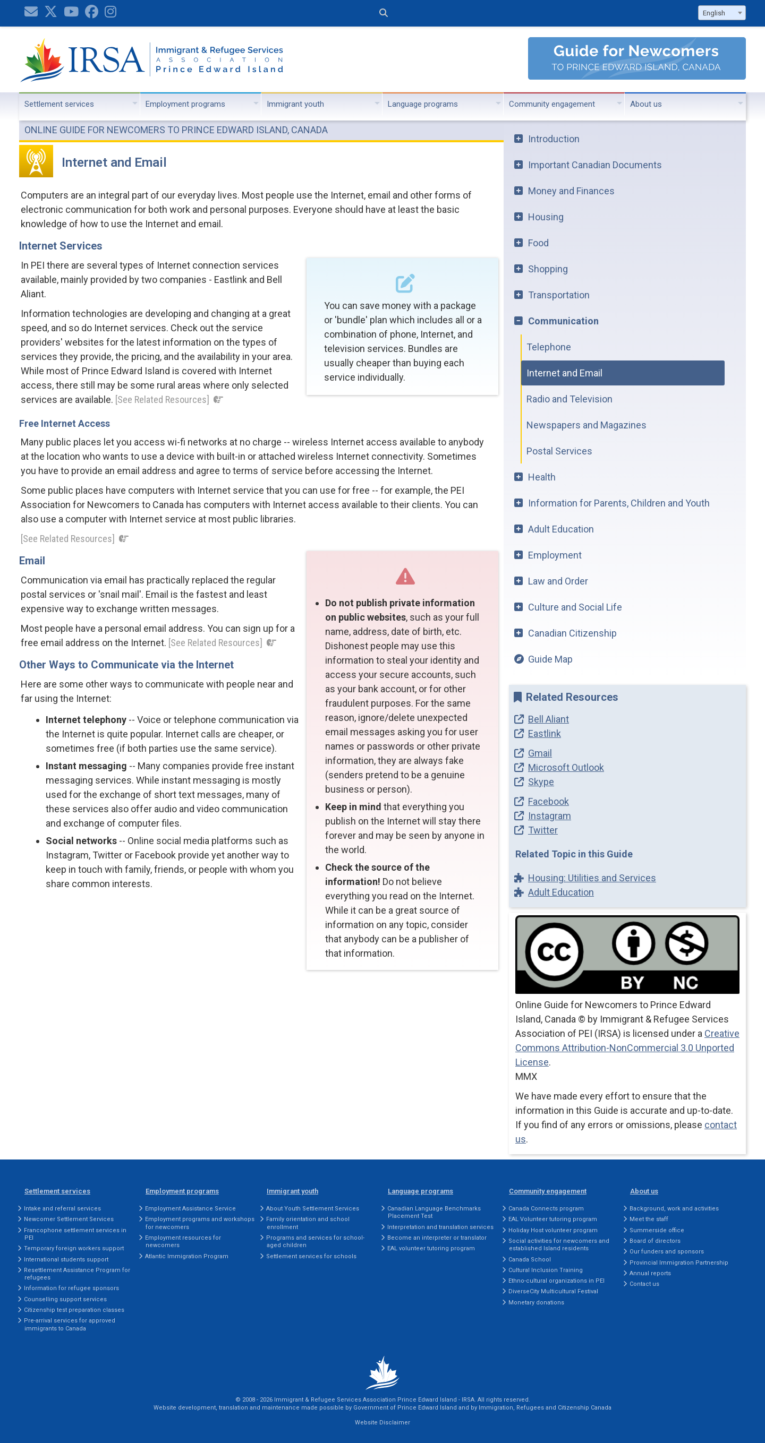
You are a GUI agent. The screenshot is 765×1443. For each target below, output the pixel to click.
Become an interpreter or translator (437, 1237)
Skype (541, 781)
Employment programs (185, 104)
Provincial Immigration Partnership (679, 1262)
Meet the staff (649, 1219)
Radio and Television (569, 399)
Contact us (644, 1284)
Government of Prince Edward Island (405, 1407)
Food (538, 242)
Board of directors (655, 1241)
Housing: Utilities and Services (592, 877)
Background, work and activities (674, 1208)
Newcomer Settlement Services (69, 1219)
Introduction (554, 138)
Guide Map (550, 659)
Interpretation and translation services (440, 1227)
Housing (546, 216)
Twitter (543, 830)
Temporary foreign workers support (74, 1248)
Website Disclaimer (382, 1422)
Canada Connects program (546, 1208)
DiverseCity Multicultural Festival (553, 1291)
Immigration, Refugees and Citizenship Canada (545, 1407)
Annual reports (650, 1273)
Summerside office (657, 1230)
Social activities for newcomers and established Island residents (558, 1245)
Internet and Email (564, 373)
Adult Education (561, 529)
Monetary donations (536, 1302)
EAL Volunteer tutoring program (552, 1219)
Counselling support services (65, 1299)
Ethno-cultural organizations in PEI (556, 1280)
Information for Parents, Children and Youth (619, 503)
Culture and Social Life (575, 607)
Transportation (559, 294)
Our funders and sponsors (667, 1251)
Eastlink (544, 733)
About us (646, 104)
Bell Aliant (548, 719)
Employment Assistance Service (190, 1208)
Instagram (549, 815)
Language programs (423, 104)
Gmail (540, 753)
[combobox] (722, 12)
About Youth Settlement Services (312, 1208)
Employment (555, 555)
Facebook (548, 801)
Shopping (548, 268)
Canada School (529, 1259)
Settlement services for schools (311, 1256)
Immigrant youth (295, 104)
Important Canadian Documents (595, 164)
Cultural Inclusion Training (545, 1270)
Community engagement (552, 104)
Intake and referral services (62, 1208)
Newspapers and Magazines (586, 425)
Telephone (548, 347)
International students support (66, 1259)
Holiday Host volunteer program (553, 1230)
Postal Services (559, 451)
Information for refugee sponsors (71, 1288)
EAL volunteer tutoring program (431, 1248)
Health (542, 477)
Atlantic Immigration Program (186, 1256)
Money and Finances (571, 190)
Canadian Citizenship (572, 633)
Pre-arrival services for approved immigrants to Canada (69, 1324)
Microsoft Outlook (566, 767)
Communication (563, 321)
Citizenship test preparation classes (74, 1310)
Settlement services (59, 104)
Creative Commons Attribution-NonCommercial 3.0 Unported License (627, 1048)
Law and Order (558, 581)
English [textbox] (714, 13)
